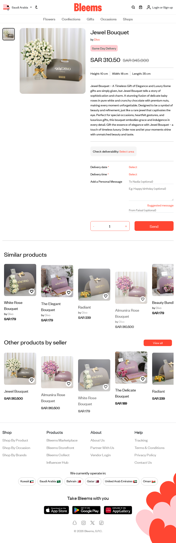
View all (158, 343)
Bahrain (74, 481)
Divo (97, 39)
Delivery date (99, 167)
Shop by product (15, 439)
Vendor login (100, 454)
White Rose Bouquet (13, 311)
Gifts (90, 18)
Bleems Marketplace (62, 439)
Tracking (141, 439)
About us (97, 439)
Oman (149, 481)
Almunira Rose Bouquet (127, 322)
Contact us (143, 462)
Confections (71, 18)
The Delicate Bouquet (125, 399)
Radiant (84, 319)
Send (154, 226)
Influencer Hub (57, 462)
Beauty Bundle (164, 308)
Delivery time (99, 174)
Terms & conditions (149, 447)
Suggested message (160, 205)
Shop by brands (14, 454)
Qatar (93, 481)
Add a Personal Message (106, 181)
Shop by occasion (16, 447)
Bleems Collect (58, 454)
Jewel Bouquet (16, 406)
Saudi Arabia (50, 481)
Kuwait (27, 481)
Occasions (109, 18)
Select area (126, 151)
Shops (128, 18)
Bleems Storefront (60, 447)
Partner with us (102, 447)
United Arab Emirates (121, 481)
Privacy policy (145, 454)
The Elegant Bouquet (51, 321)
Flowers (49, 18)
